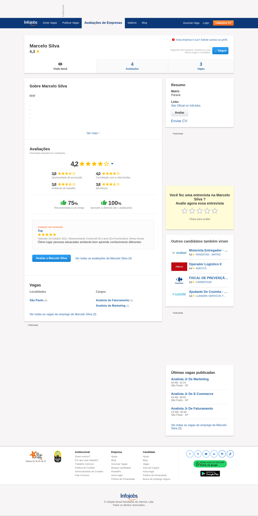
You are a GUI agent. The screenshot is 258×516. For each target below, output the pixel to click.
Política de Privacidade (123, 479)
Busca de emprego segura (156, 479)
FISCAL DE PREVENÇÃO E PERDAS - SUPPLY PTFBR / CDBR (208, 278)
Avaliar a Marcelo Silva (51, 258)
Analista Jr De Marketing (190, 379)
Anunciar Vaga (191, 22)
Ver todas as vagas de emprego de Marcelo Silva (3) (63, 314)
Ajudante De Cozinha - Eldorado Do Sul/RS (208, 292)
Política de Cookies (85, 467)
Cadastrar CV (223, 22)
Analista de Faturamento (112, 300)
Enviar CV (179, 121)
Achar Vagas (50, 22)
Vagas (201, 66)
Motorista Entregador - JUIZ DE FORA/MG (208, 250)
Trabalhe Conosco (84, 464)
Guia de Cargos (151, 467)
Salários (132, 22)
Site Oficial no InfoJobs (185, 105)
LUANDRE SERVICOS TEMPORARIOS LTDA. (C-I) (211, 295)
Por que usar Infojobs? (87, 460)
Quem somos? (82, 456)
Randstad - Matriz (208, 254)
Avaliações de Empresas (103, 23)
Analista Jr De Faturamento (192, 408)
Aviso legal (117, 475)
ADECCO (201, 268)
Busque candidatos (121, 467)
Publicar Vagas (70, 22)
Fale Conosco (82, 475)
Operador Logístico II (205, 264)
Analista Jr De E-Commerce (192, 394)
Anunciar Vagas (119, 464)
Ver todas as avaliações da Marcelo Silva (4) (103, 258)
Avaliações (132, 66)
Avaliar (179, 112)
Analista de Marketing (110, 305)
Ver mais (93, 133)
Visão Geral (60, 66)
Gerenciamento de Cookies (89, 471)
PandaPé (116, 471)
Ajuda (114, 456)
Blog (144, 22)
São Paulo (36, 300)
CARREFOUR (204, 282)
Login (206, 22)
